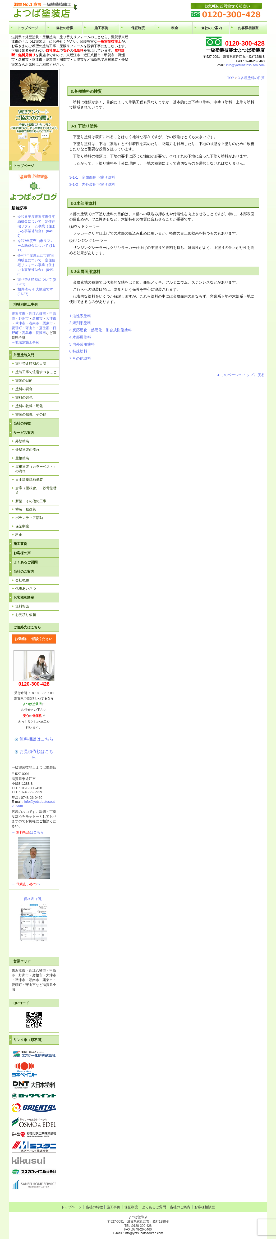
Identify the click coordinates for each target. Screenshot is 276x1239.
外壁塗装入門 (23, 355)
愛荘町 (17, 328)
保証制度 (138, 28)
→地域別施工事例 (25, 342)
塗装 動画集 (25, 509)
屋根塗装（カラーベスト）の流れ (36, 469)
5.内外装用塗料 (82, 344)
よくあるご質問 (25, 562)
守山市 (30, 328)
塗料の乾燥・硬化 (29, 406)
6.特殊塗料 (78, 351)
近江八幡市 (37, 314)
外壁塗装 (22, 441)
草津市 (20, 323)
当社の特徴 (64, 28)
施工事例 (101, 28)
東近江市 (18, 314)
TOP (230, 78)
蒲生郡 (44, 328)
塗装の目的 (24, 380)
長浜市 (41, 333)
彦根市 (37, 318)
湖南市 (34, 323)
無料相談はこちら (36, 739)
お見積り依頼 (25, 615)
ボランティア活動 (29, 518)
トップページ (27, 28)
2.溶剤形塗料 (80, 323)
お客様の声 (22, 553)
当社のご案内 (211, 28)
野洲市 (24, 318)
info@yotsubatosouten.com (245, 65)
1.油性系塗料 (80, 316)
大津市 (51, 318)
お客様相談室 (248, 28)
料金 (174, 28)
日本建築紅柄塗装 (29, 480)
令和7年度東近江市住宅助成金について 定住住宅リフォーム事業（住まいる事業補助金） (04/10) (36, 264)
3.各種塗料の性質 (251, 78)
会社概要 (22, 580)
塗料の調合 (24, 389)
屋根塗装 (22, 458)
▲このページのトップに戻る (241, 375)
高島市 (27, 333)
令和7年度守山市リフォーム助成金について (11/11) (36, 245)
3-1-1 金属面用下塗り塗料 (92, 177)
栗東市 (48, 323)
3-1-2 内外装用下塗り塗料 (92, 184)
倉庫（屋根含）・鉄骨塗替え (36, 490)
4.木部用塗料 (80, 337)
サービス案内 (23, 433)
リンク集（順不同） (28, 1040)
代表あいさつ (25, 588)
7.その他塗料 (80, 358)
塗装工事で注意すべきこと (36, 372)
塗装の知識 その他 (30, 414)
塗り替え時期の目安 (30, 363)
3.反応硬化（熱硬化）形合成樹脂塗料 (100, 330)
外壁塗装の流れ (27, 450)
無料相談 (22, 606)
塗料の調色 (24, 397)
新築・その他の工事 (30, 501)
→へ (26, 884)
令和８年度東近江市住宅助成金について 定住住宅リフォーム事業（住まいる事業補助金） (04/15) (36, 226)
